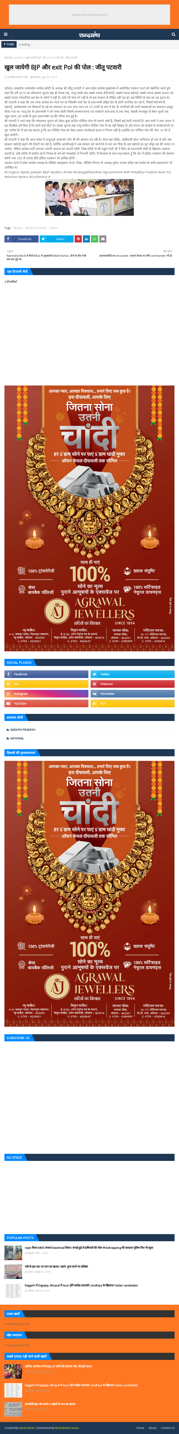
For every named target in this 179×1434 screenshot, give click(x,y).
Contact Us (168, 1428)
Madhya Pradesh (36, 228)
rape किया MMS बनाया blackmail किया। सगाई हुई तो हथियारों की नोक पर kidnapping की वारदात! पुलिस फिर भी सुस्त (89, 1248)
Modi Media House (67, 1428)
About (152, 1428)
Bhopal (18, 228)
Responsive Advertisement (89, 15)
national (17, 738)
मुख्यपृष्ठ (8, 57)
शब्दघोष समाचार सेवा (18, 77)
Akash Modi (26, 1428)
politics (18, 57)
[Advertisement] (89, 1196)
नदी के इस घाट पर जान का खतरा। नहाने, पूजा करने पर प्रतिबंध (56, 1267)
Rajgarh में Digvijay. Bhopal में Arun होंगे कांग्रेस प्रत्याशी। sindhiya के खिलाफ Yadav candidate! (81, 1285)
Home (140, 1428)
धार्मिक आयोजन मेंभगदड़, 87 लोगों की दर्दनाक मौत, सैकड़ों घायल (58, 1366)
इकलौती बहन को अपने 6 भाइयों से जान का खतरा (50, 1404)
